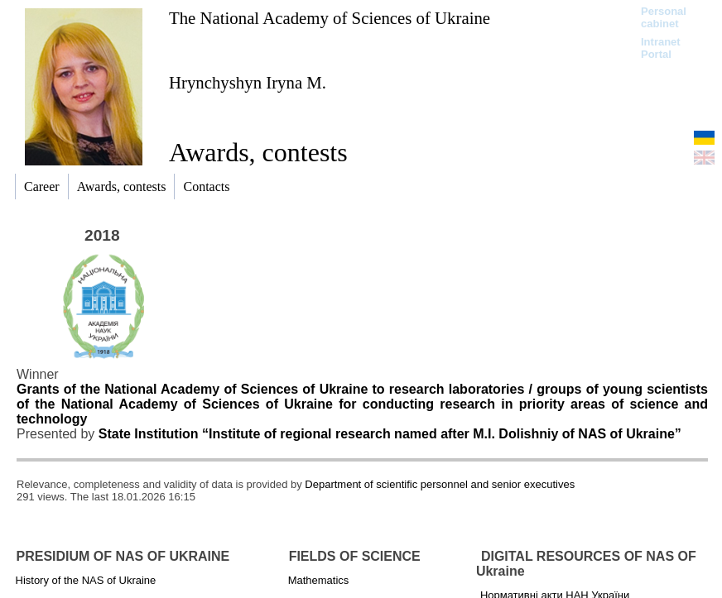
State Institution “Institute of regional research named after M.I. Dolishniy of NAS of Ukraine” (390, 434)
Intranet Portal (661, 48)
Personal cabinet (663, 17)
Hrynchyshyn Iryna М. (247, 82)
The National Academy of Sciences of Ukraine (329, 17)
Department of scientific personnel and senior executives (440, 484)
